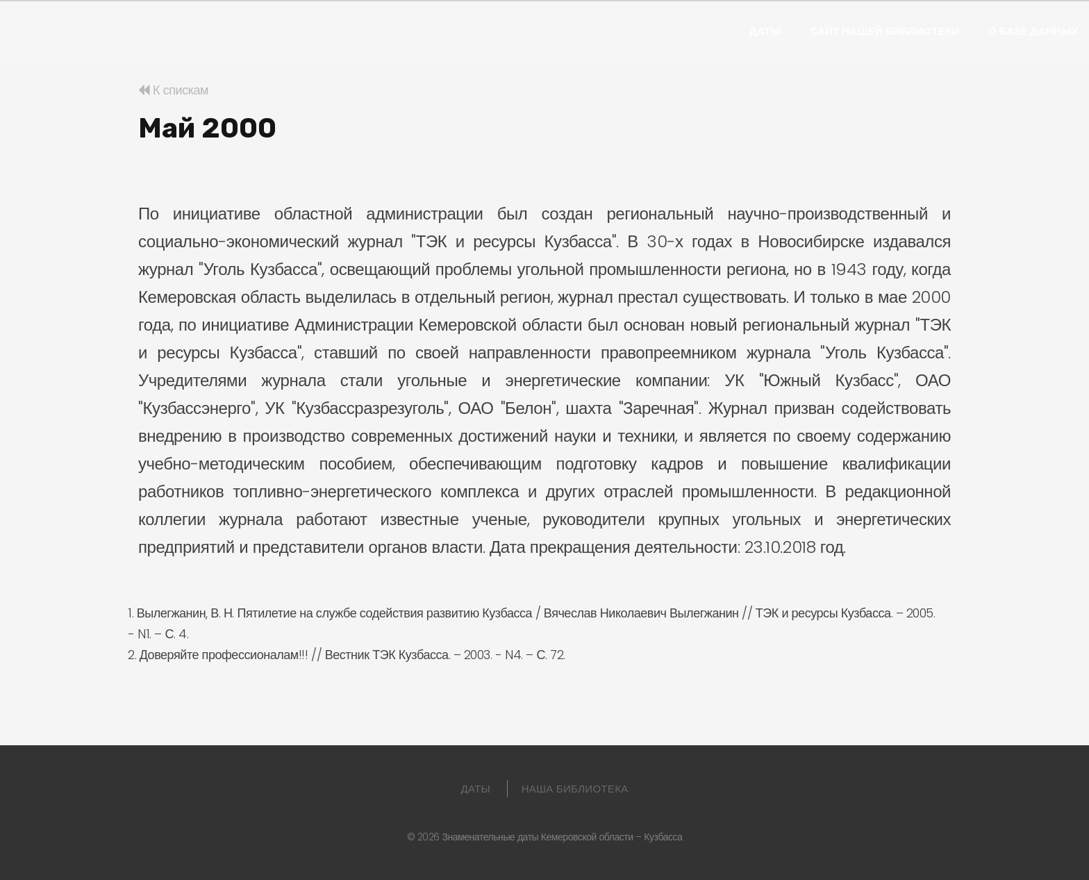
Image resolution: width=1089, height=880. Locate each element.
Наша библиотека (575, 788)
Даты (765, 31)
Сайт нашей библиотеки (884, 31)
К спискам (173, 90)
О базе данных (1033, 31)
